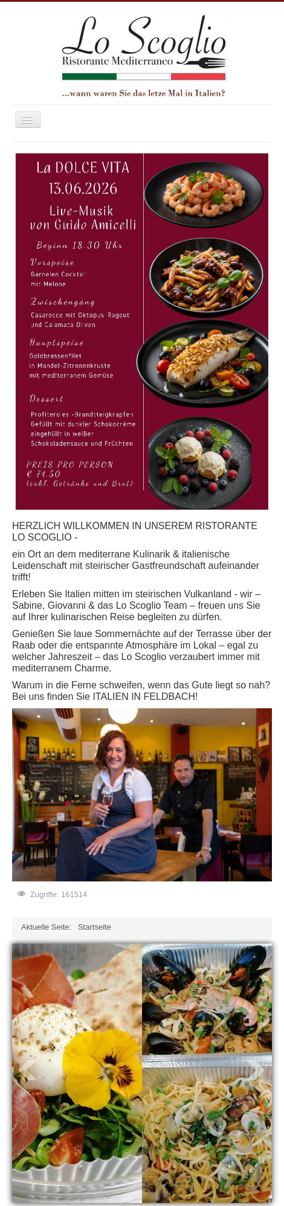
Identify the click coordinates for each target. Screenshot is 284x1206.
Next (256, 1070)
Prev (27, 1070)
